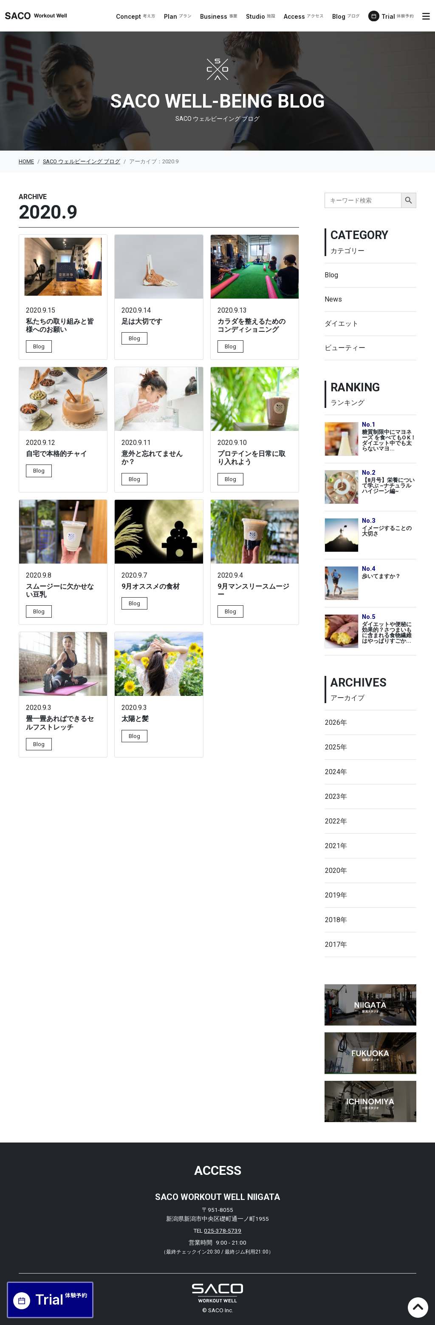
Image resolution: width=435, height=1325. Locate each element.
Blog (346, 16)
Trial (397, 16)
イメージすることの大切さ (387, 531)
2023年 (336, 796)
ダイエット (342, 323)
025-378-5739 (222, 1230)
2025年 (336, 747)
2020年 (336, 870)
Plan (178, 16)
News (333, 299)
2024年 (336, 772)
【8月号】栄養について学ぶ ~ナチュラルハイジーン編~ (388, 485)
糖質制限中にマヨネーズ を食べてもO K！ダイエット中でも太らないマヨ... (389, 440)
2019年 (336, 895)
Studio (260, 16)
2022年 (336, 821)
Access (304, 16)
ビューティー (345, 348)
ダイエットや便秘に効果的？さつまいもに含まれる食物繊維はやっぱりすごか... (387, 632)
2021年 (336, 846)
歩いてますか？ (381, 576)
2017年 (336, 944)
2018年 (336, 920)
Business (218, 16)
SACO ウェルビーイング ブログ (81, 161)
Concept (135, 16)
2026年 (336, 722)
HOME (26, 161)
